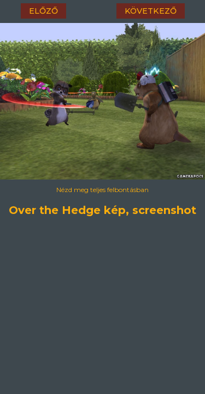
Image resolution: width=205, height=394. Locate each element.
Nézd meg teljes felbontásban (102, 190)
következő (151, 11)
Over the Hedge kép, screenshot (103, 208)
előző (43, 11)
